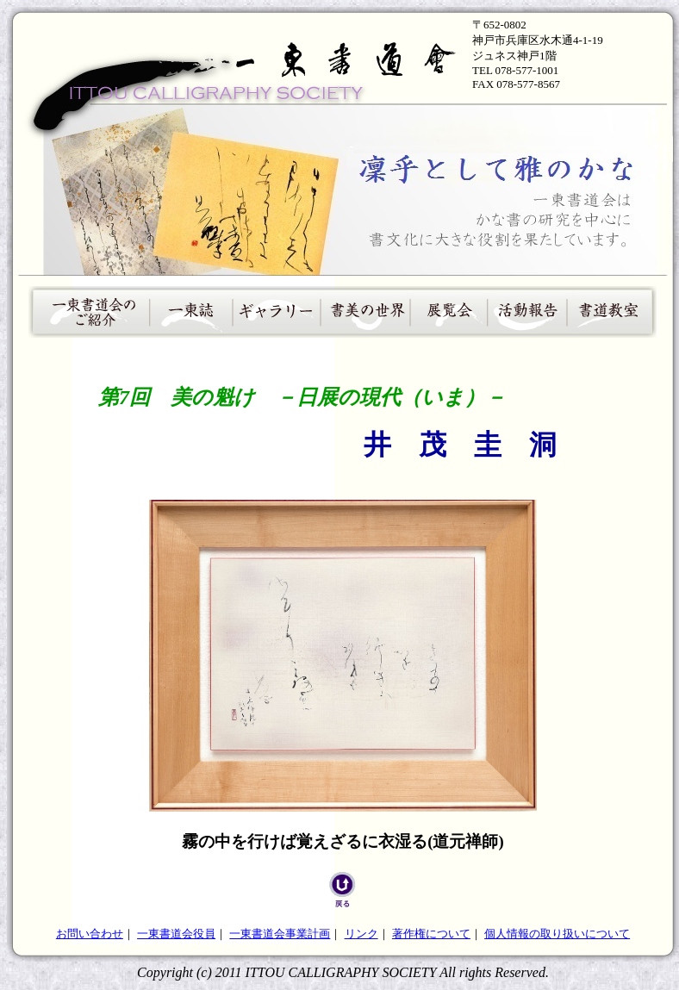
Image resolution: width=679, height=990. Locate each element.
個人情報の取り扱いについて (557, 933)
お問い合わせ (89, 933)
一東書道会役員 (176, 933)
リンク (361, 933)
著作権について (431, 933)
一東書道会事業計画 (279, 933)
